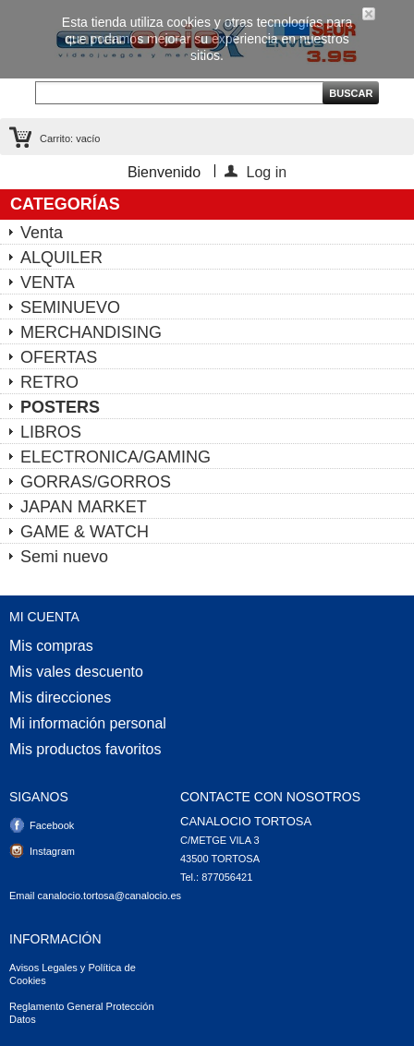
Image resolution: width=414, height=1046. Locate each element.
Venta (41, 232)
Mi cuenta (44, 616)
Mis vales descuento (76, 672)
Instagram (52, 851)
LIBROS (50, 432)
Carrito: (70, 138)
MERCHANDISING (91, 332)
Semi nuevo (64, 556)
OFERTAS (58, 357)
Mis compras (51, 646)
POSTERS (60, 407)
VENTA (47, 282)
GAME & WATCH (84, 532)
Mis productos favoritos (85, 749)
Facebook (52, 825)
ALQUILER (61, 257)
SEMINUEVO (70, 307)
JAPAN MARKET (83, 507)
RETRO (49, 382)
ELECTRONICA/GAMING (115, 457)
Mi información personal (87, 723)
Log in (267, 170)
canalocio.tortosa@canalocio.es (109, 895)
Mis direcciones (60, 697)
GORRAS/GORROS (95, 482)
